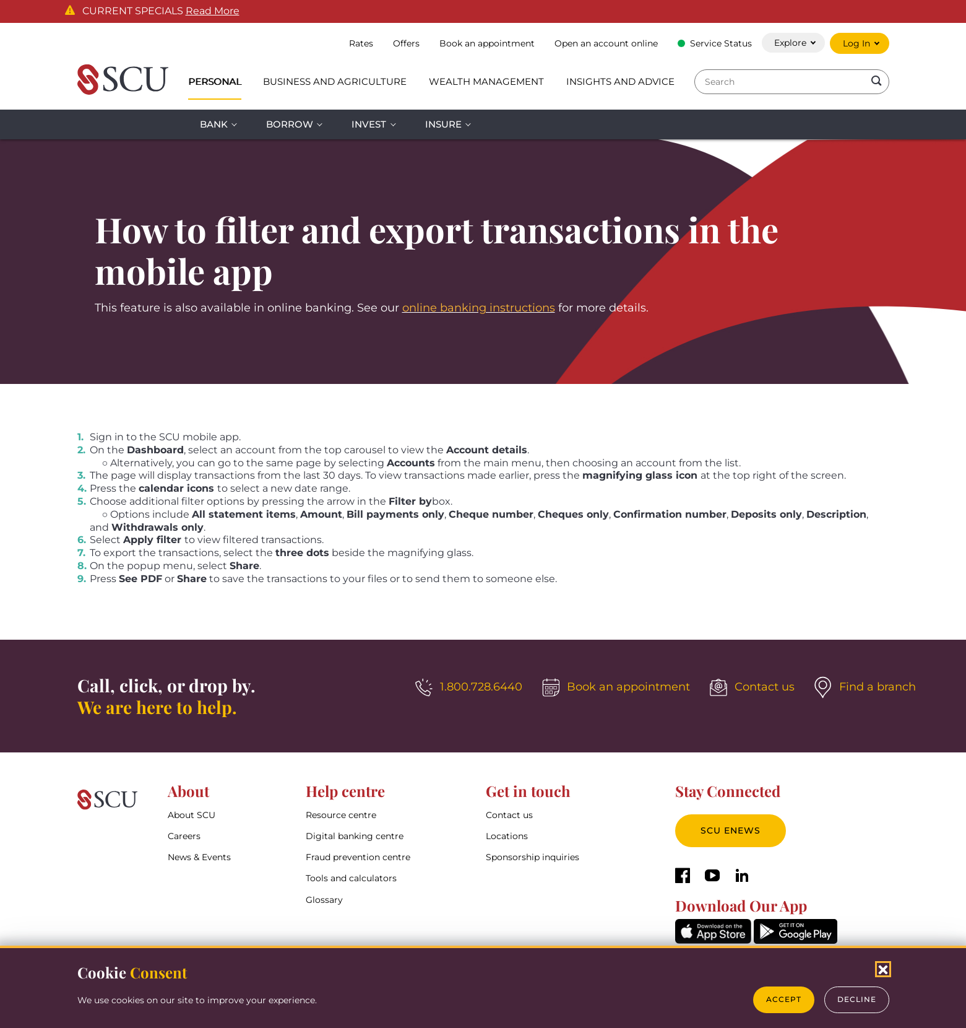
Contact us (509, 815)
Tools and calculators (351, 878)
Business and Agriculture (335, 81)
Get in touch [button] (528, 790)
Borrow (289, 124)
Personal (214, 81)
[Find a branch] (865, 687)
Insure (443, 124)
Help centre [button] (345, 790)
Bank (214, 124)
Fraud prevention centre (358, 857)
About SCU (191, 815)
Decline (856, 999)
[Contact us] (752, 687)
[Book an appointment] (616, 687)
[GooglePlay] (795, 940)
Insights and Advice (620, 81)
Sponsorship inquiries (532, 857)
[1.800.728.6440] (468, 687)
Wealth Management (486, 81)
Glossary (324, 899)
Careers (184, 836)
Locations (507, 836)
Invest (368, 124)
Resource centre (341, 815)
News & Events (199, 857)
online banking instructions (478, 308)
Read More (212, 11)
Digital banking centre (354, 836)
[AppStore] (713, 940)
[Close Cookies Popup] (883, 969)
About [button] (188, 790)
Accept (783, 999)
